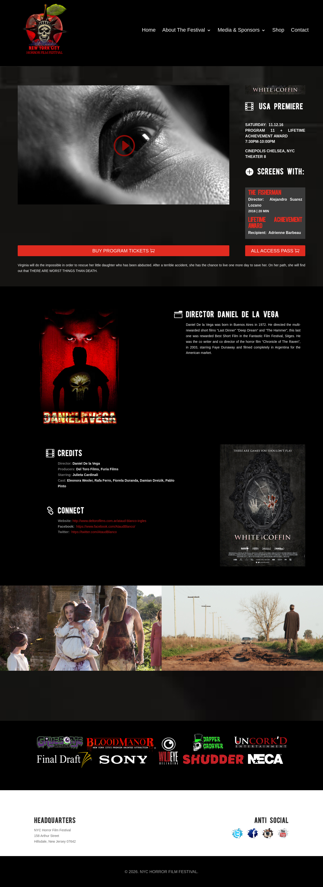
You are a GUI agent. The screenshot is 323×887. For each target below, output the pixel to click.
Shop (278, 30)
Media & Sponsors (239, 30)
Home (149, 30)
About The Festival (183, 30)
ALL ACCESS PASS (272, 250)
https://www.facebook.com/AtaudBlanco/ (105, 526)
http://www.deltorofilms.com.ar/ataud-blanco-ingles (109, 521)
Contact (300, 30)
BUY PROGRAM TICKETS (120, 250)
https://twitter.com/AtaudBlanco (94, 532)
